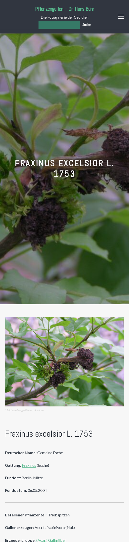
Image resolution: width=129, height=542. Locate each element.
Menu (121, 17)
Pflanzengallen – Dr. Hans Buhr (64, 9)
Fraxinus (29, 465)
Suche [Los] (86, 25)
